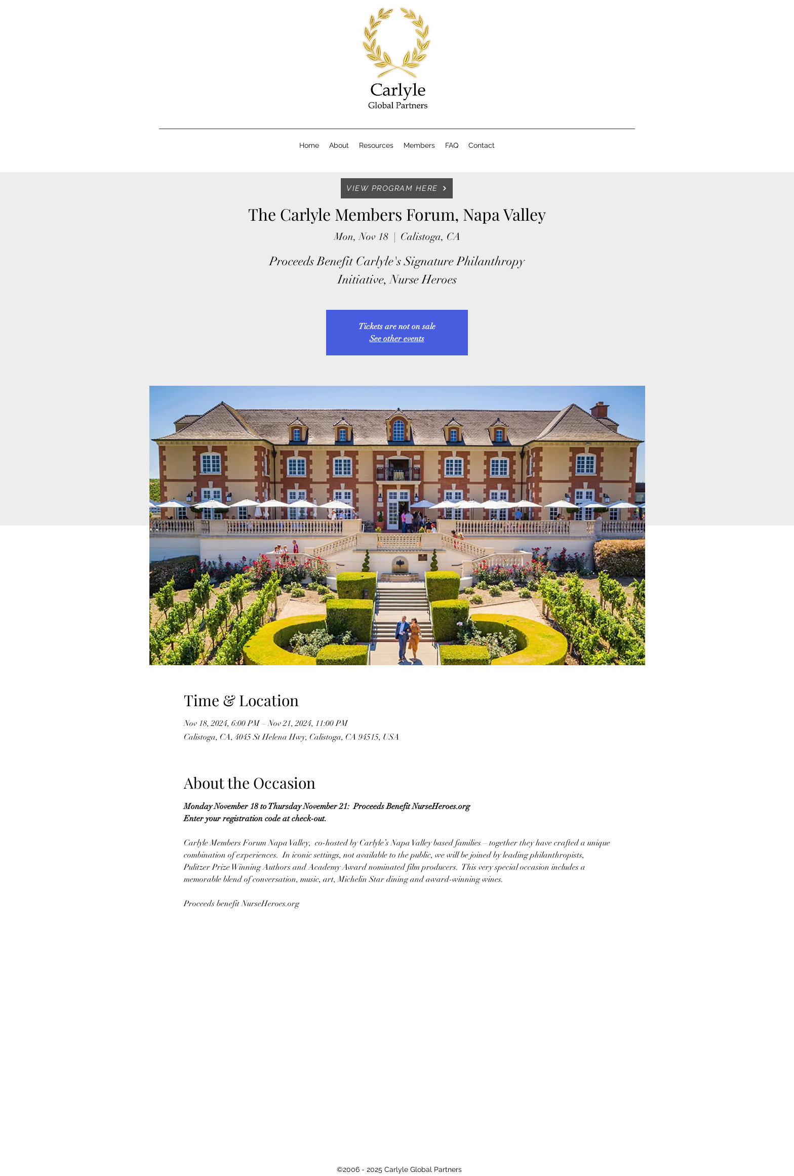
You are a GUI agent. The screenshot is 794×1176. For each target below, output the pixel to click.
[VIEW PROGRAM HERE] (397, 188)
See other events (397, 339)
